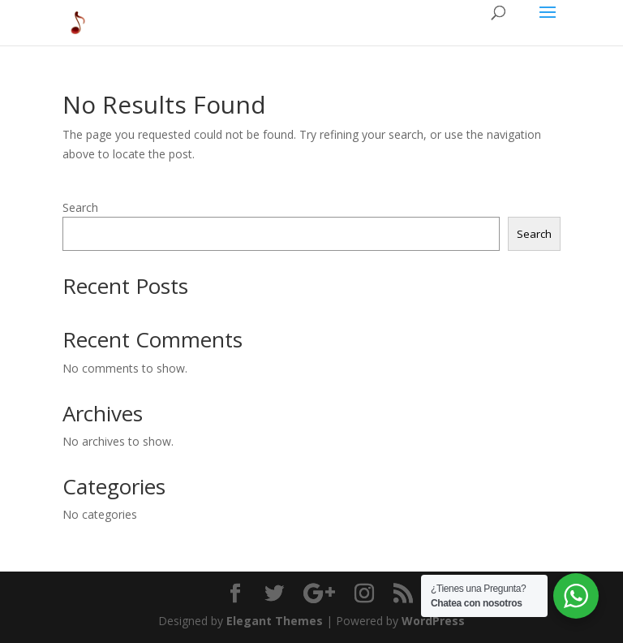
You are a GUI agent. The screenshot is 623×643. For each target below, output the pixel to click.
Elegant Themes (274, 620)
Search (80, 207)
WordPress (433, 620)
